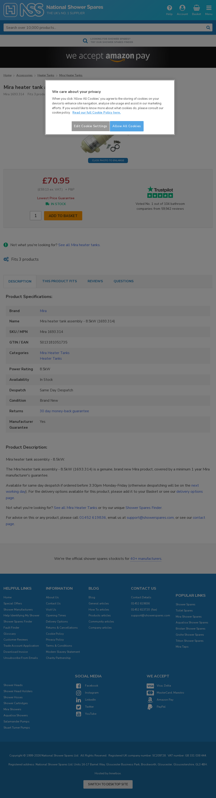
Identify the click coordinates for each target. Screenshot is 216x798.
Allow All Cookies (126, 126)
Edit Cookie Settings (90, 126)
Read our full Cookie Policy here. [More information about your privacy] (96, 113)
